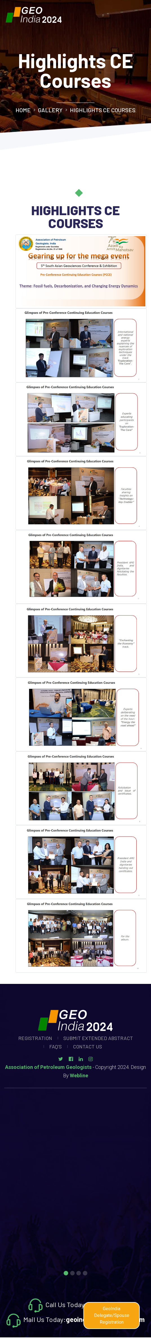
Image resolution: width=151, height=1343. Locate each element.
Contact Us (87, 1046)
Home (23, 110)
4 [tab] (85, 1273)
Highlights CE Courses (103, 110)
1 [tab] (66, 1273)
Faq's (55, 1046)
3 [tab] (78, 1273)
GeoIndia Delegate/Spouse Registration (111, 1315)
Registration (35, 1038)
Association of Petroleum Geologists (48, 1067)
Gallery (50, 110)
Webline (79, 1075)
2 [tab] (72, 1273)
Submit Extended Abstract (98, 1038)
